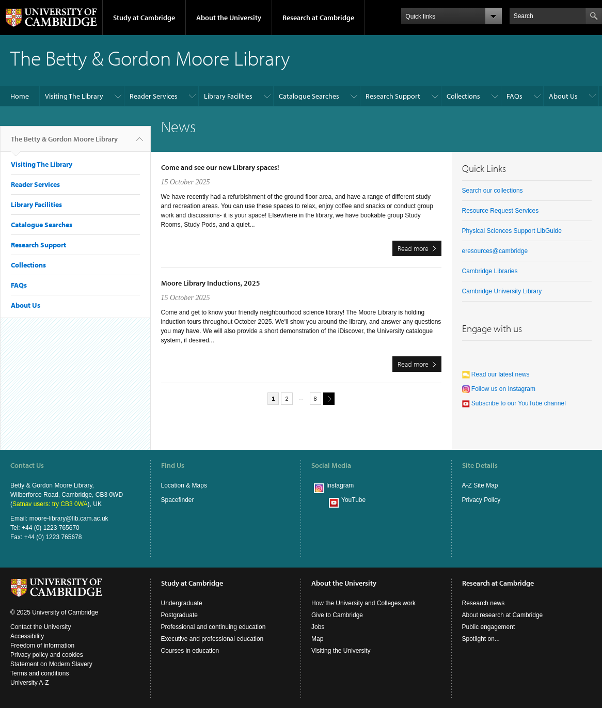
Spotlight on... (481, 638)
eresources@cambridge (495, 251)
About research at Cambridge (502, 615)
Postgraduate (179, 615)
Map (317, 638)
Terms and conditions (39, 673)
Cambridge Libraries (490, 271)
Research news (483, 603)
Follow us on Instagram (498, 388)
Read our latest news (496, 374)
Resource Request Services (500, 210)
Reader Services (154, 96)
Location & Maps (184, 485)
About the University (228, 17)
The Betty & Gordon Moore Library (64, 143)
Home (19, 96)
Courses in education (190, 650)
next (327, 398)
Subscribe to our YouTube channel (514, 403)
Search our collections (492, 190)
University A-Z (29, 682)
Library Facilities (228, 96)
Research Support (393, 96)
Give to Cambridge (337, 615)
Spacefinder (177, 500)
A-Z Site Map (480, 485)
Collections (463, 96)
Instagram (340, 485)
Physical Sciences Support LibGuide (512, 230)
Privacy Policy (481, 500)
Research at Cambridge (318, 17)
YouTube (353, 500)
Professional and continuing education (213, 627)
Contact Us (27, 465)
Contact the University (40, 627)
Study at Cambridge (144, 17)
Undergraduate (181, 603)
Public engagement (488, 627)
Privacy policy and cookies (46, 654)
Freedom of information (42, 645)
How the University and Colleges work (363, 603)
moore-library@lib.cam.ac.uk (68, 518)
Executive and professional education (212, 638)
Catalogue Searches (309, 96)
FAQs (514, 96)
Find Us (172, 465)
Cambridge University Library (502, 291)
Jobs (317, 627)
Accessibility (27, 636)
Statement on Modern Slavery (51, 664)
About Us (563, 96)
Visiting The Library (74, 96)
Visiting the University (341, 650)
